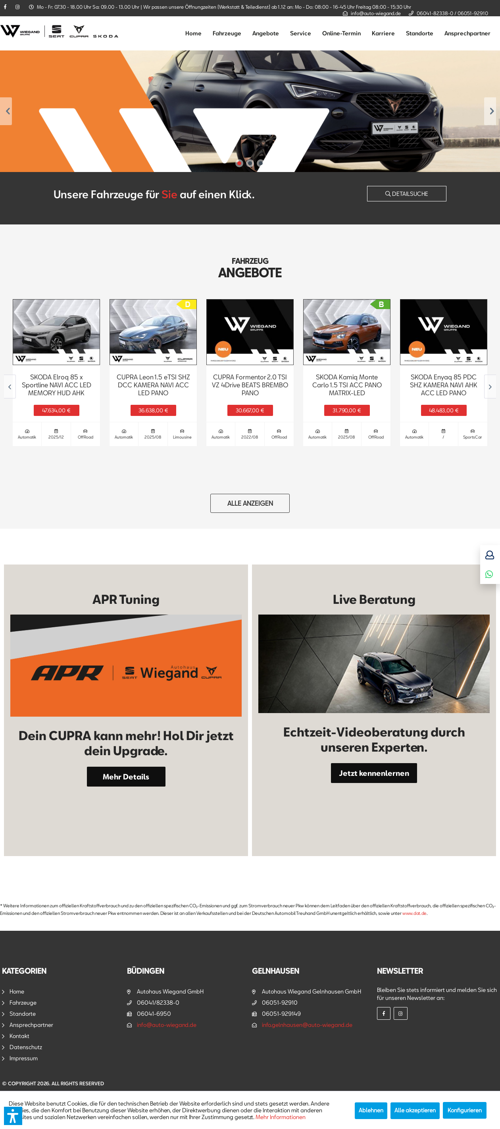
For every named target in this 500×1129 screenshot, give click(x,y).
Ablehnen (371, 1110)
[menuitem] (193, 33)
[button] (13, 1116)
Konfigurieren (465, 1110)
